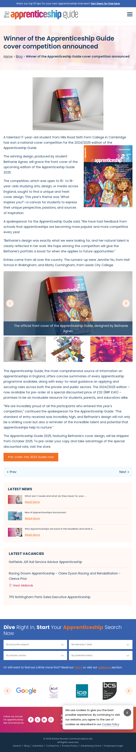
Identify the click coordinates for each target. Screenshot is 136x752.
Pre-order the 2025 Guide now (31, 457)
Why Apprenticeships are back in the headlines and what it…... (60, 528)
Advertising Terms (91, 745)
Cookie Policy (110, 724)
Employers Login (113, 745)
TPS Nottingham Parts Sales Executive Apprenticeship (49, 597)
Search (17, 745)
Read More (32, 502)
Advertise (37, 745)
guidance (104, 667)
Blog (19, 56)
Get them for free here (105, 3)
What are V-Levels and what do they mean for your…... (56, 496)
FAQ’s (78, 667)
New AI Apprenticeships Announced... (46, 512)
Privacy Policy (70, 745)
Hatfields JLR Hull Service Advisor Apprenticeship (45, 562)
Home (8, 56)
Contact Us (52, 745)
